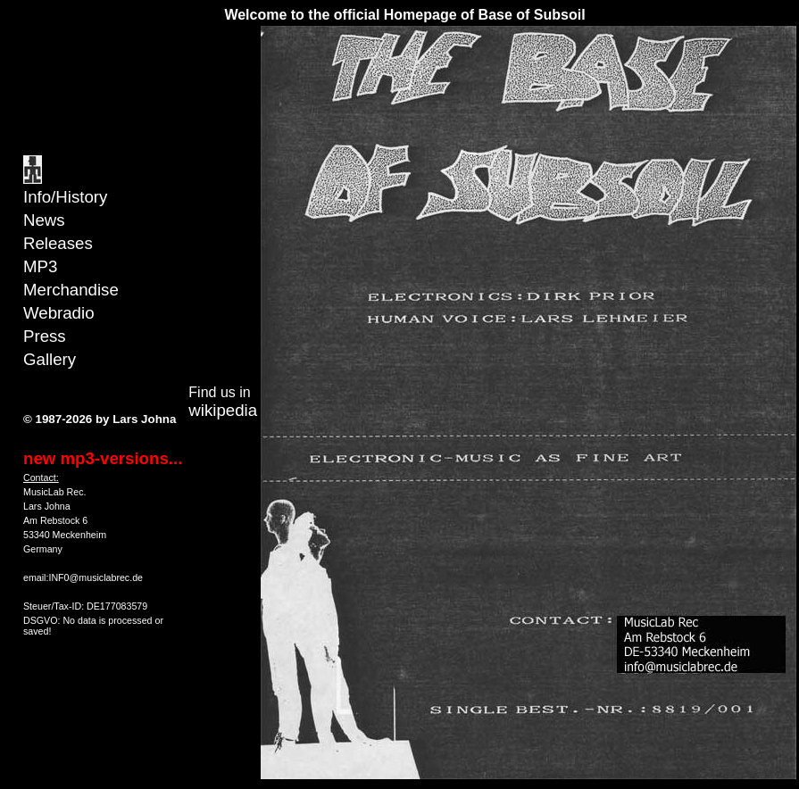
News (44, 220)
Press (44, 336)
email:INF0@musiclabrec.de (83, 577)
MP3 (40, 266)
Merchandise (71, 289)
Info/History (65, 196)
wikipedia (222, 410)
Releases (58, 243)
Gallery (49, 359)
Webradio (59, 312)
